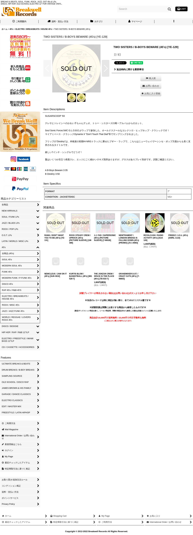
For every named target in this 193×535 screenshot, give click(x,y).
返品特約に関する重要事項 (129, 69)
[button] (173, 21)
